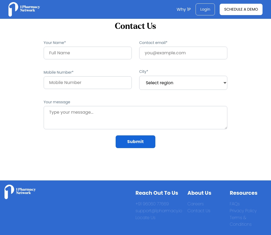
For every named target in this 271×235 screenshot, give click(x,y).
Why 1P (184, 9)
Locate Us (145, 218)
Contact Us (198, 211)
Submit (135, 142)
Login (205, 9)
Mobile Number (58, 72)
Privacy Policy (243, 211)
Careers (195, 204)
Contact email (152, 42)
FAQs (235, 204)
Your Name (54, 42)
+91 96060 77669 (152, 204)
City (142, 71)
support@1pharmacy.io (159, 211)
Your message (57, 102)
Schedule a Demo (241, 9)
